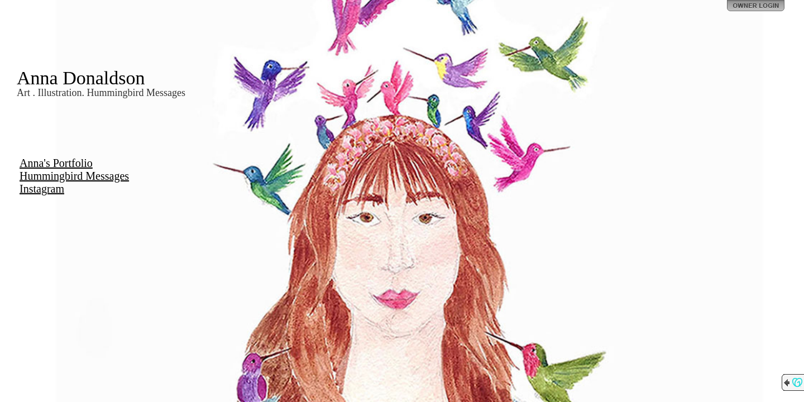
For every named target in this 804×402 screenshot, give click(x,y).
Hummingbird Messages (74, 176)
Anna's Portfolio (56, 163)
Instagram (42, 189)
